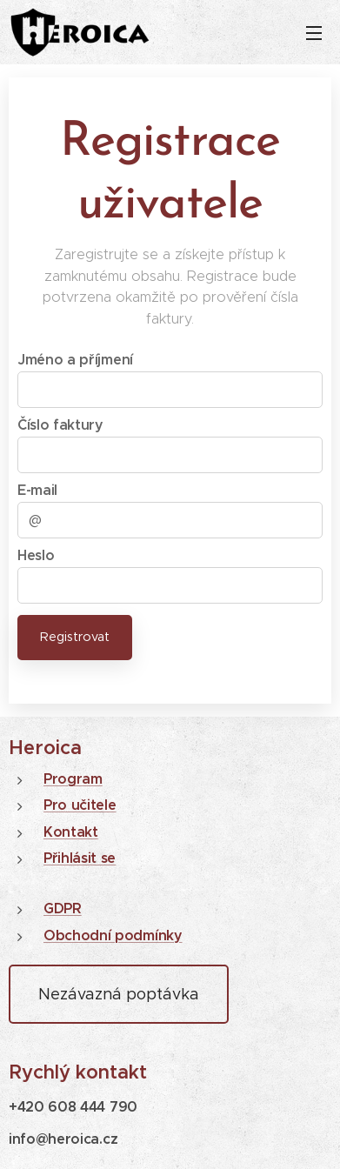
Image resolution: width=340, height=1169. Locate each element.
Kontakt (70, 832)
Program (73, 779)
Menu (314, 33)
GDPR (62, 908)
